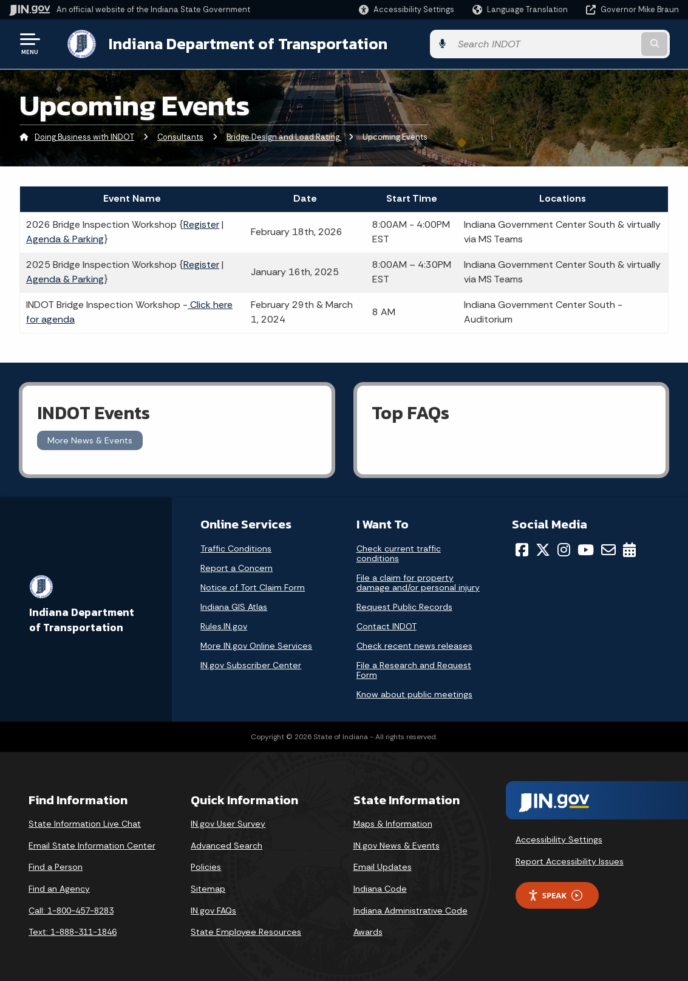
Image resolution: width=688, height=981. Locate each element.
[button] (406, 9)
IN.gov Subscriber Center (250, 663)
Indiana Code (380, 887)
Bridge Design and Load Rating (283, 136)
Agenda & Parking (65, 237)
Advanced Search (226, 844)
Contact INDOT (386, 625)
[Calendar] (629, 548)
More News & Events (89, 439)
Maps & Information (392, 822)
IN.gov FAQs (213, 909)
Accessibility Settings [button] (559, 838)
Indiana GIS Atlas (233, 605)
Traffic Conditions (235, 547)
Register (201, 223)
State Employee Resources (246, 930)
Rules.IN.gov (223, 625)
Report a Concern (236, 566)
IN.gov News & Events (396, 844)
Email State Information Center (92, 844)
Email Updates (382, 865)
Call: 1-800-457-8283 (71, 909)
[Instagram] (563, 548)
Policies (206, 865)
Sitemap (208, 887)
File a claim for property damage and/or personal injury (418, 581)
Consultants (180, 136)
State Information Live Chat (85, 822)
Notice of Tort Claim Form (252, 586)
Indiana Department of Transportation (237, 43)
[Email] (608, 548)
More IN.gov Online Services (256, 644)
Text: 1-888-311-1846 (73, 930)
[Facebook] (522, 548)
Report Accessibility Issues (570, 860)
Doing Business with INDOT (84, 136)
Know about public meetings (414, 693)
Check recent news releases (414, 644)
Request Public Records (404, 605)
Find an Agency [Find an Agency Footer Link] (59, 887)
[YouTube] (585, 548)
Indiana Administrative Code (410, 909)
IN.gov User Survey (228, 822)
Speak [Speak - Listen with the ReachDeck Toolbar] (555, 894)
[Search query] (603, 43)
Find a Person (56, 865)
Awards (368, 930)
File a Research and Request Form (413, 668)
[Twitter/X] (543, 548)
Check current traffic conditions (398, 552)
